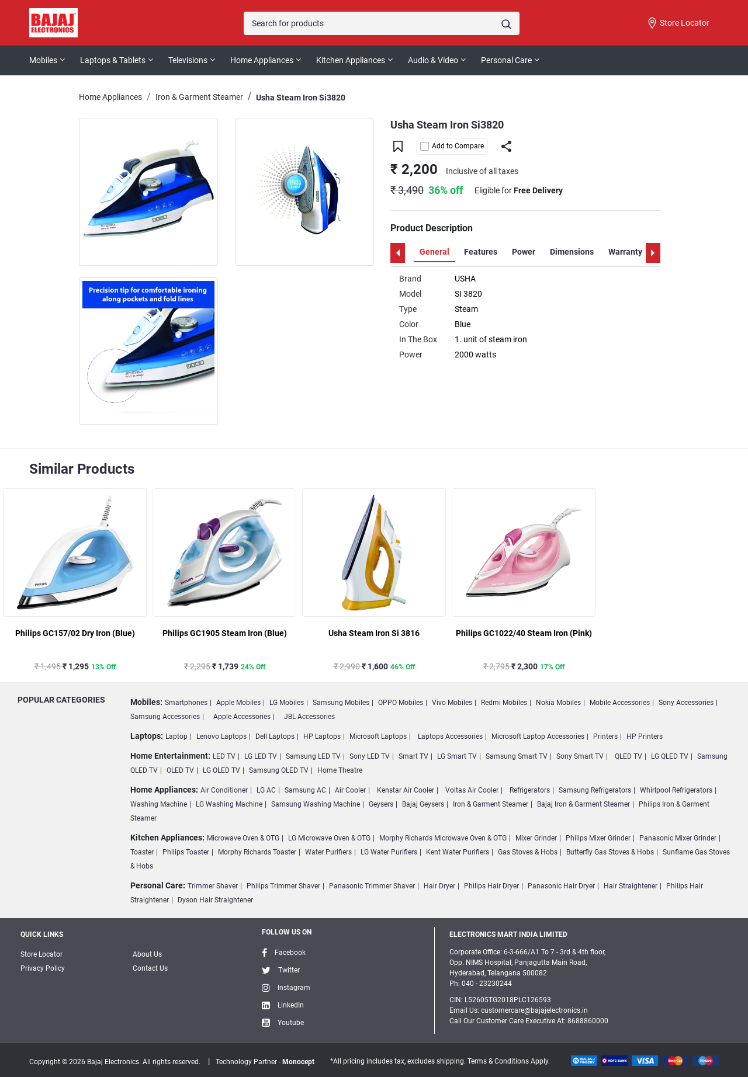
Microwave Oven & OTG (243, 838)
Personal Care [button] (506, 60)
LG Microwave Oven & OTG (329, 838)
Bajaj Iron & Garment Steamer (583, 804)
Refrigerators (530, 790)
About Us (147, 954)
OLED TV (180, 770)
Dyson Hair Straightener (215, 900)
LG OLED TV (221, 770)
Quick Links (41, 934)
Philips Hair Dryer (491, 886)
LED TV (224, 756)
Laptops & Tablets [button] (113, 60)
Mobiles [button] (43, 60)
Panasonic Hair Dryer (561, 886)
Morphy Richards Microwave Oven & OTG (443, 838)
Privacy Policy (42, 968)
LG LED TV (260, 756)
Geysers (381, 804)
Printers (605, 736)
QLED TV (628, 756)
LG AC (266, 790)
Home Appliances (110, 97)
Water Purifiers (328, 852)
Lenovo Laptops (221, 736)
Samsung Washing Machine (315, 804)
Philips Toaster (185, 852)
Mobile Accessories (620, 703)
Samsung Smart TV (517, 756)
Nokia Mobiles (558, 703)
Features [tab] (480, 251)
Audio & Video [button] (433, 60)
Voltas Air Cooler (471, 790)
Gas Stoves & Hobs (527, 852)
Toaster (142, 852)
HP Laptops (322, 736)
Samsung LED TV (313, 756)
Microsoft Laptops (378, 736)
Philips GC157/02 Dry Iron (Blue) (75, 633)
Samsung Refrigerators (595, 790)
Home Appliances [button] (261, 60)
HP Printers (644, 736)
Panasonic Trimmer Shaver (372, 886)
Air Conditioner (224, 790)
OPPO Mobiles (400, 703)
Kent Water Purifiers (457, 852)
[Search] (382, 23)
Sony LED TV (369, 756)
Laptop (176, 736)
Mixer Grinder (536, 838)
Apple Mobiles (238, 703)
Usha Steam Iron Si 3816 (374, 633)
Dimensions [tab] (572, 251)
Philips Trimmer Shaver (283, 886)
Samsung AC (305, 790)
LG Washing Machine (229, 804)
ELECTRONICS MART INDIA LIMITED (508, 934)
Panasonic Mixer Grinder (677, 838)
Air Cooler (350, 790)
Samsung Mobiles (341, 703)
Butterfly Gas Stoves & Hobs (610, 852)
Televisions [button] (187, 60)
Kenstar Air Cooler (405, 790)
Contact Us (150, 968)
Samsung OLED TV (279, 770)
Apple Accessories (242, 717)
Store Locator (677, 23)
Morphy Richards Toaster (257, 852)
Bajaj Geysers (423, 804)
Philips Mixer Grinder (598, 838)
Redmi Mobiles (504, 703)
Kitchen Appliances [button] (350, 60)
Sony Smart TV (580, 756)
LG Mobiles (286, 703)
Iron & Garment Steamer (199, 97)
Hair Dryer (439, 886)
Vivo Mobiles (452, 703)
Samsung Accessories (165, 717)
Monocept (298, 1062)
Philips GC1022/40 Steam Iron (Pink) (524, 633)
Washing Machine (158, 804)
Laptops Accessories (450, 736)
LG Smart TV (457, 756)
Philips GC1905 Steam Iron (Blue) (224, 633)
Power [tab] (523, 251)
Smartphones (186, 703)
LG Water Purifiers (389, 852)
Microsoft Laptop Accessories (537, 736)
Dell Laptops (275, 736)
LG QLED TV (669, 756)
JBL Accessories (309, 717)
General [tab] (434, 251)
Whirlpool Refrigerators (676, 790)
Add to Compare (452, 146)
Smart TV (413, 756)
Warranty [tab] (625, 251)
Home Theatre (339, 770)
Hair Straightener (630, 886)
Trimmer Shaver (213, 886)
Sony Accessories (686, 703)
